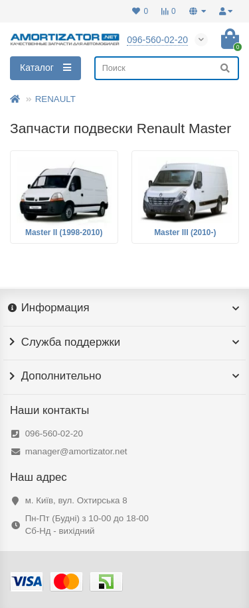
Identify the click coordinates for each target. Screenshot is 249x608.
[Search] (166, 68)
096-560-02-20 (54, 433)
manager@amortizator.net (76, 451)
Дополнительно (124, 376)
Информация (124, 308)
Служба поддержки (124, 342)
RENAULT (55, 99)
